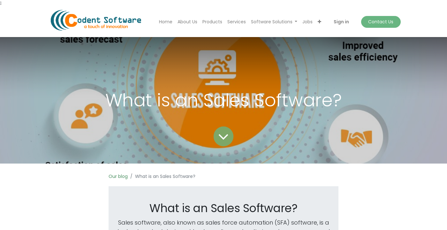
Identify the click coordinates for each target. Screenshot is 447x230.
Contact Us (380, 22)
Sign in (341, 22)
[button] (319, 22)
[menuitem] (165, 22)
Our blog (118, 176)
